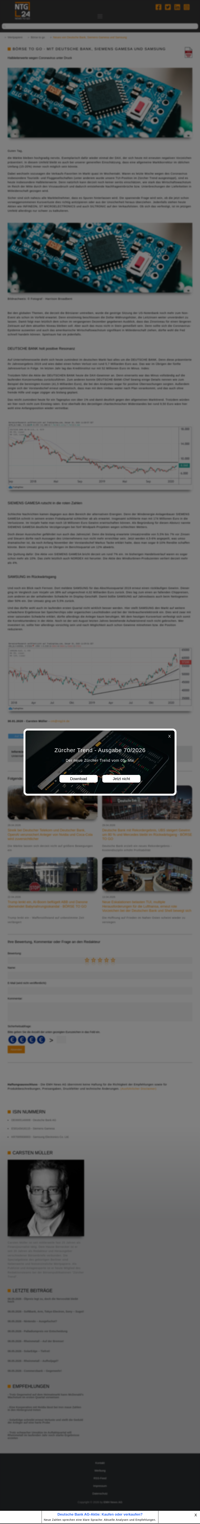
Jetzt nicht (121, 779)
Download (78, 779)
